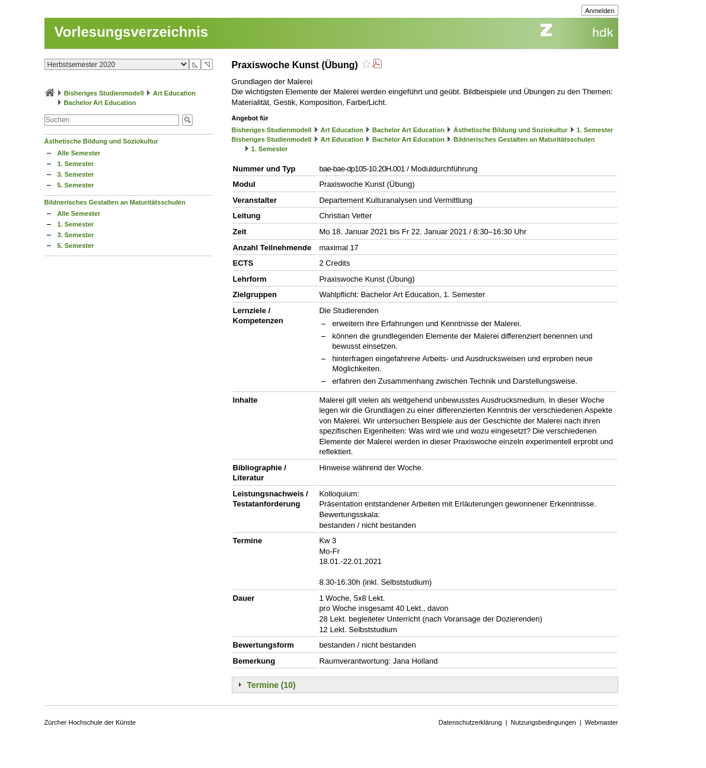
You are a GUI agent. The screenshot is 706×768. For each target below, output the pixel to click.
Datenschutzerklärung (470, 722)
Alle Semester (79, 153)
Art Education (174, 93)
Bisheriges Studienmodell (104, 93)
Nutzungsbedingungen (543, 722)
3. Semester (75, 174)
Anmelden (600, 10)
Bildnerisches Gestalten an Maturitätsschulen (115, 202)
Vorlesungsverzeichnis (132, 32)
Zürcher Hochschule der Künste (90, 722)
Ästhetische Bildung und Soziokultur (101, 141)
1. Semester (75, 163)
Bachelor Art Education (100, 102)
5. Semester (75, 185)
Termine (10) (271, 685)
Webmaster (601, 722)
